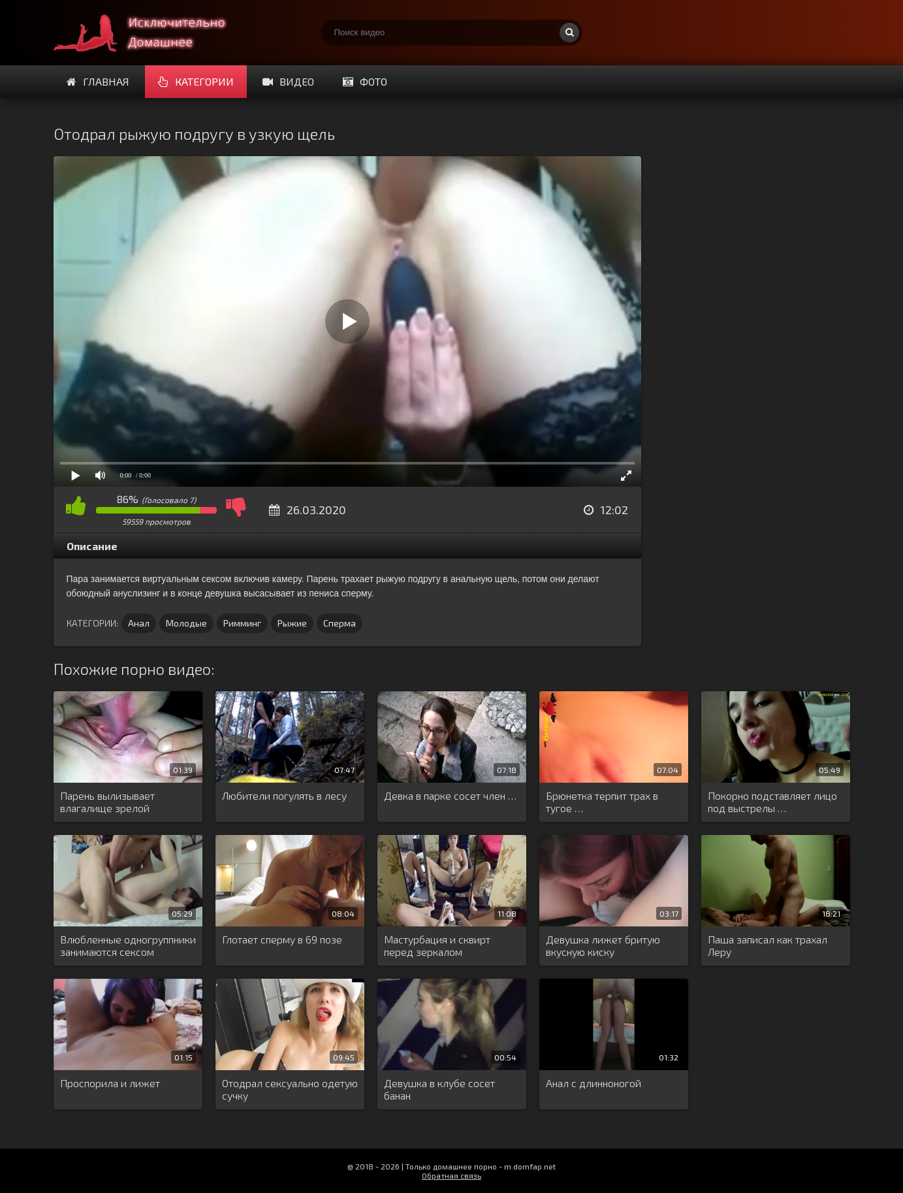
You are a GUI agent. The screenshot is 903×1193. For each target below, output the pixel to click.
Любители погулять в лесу (284, 795)
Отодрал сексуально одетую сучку (290, 1089)
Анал (139, 623)
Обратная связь (451, 1175)
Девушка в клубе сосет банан (439, 1089)
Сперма (339, 623)
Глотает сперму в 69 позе (282, 939)
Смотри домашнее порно (151, 32)
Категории (196, 81)
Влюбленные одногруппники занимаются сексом (128, 945)
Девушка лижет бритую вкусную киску (603, 945)
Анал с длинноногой (593, 1083)
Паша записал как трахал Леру (767, 945)
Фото (365, 81)
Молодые (186, 623)
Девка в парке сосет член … (450, 795)
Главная (98, 81)
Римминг (242, 623)
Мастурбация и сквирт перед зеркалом (437, 945)
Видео (288, 81)
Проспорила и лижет (110, 1083)
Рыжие (292, 623)
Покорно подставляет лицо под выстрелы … (772, 801)
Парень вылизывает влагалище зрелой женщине (107, 802)
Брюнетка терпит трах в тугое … (602, 801)
